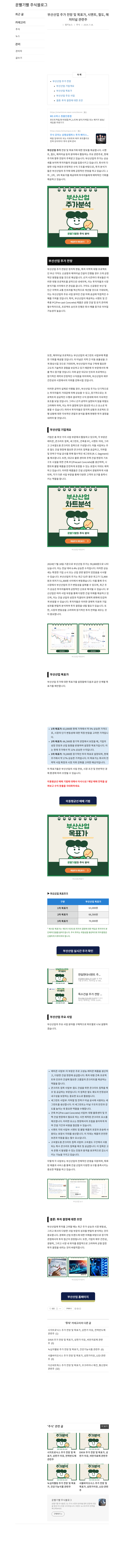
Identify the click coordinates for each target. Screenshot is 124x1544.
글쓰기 (19, 58)
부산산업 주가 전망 (62, 81)
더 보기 (104, 1446)
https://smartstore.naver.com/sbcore (66, 112)
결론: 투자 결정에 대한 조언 (69, 100)
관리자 (19, 51)
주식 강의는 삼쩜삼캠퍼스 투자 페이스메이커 (69, 135)
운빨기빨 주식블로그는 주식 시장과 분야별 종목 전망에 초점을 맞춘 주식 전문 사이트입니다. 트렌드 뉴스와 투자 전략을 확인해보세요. (74, 1526)
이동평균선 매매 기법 (78, 801)
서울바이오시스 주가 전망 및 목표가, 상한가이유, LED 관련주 (93, 1507)
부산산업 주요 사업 (65, 95)
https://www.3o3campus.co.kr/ (63, 131)
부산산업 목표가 (64, 91)
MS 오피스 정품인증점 (61, 116)
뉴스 (18, 36)
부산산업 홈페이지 (78, 1317)
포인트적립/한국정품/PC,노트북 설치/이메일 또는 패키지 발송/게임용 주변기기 (77, 121)
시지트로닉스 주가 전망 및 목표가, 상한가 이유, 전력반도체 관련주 (61, 1476)
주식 (78, 25)
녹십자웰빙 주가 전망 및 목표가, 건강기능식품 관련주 (74, 1369)
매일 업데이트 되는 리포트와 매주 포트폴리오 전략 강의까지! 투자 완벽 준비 (69, 140)
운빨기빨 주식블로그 (62, 1520)
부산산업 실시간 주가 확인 (78, 951)
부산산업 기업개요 (65, 86)
